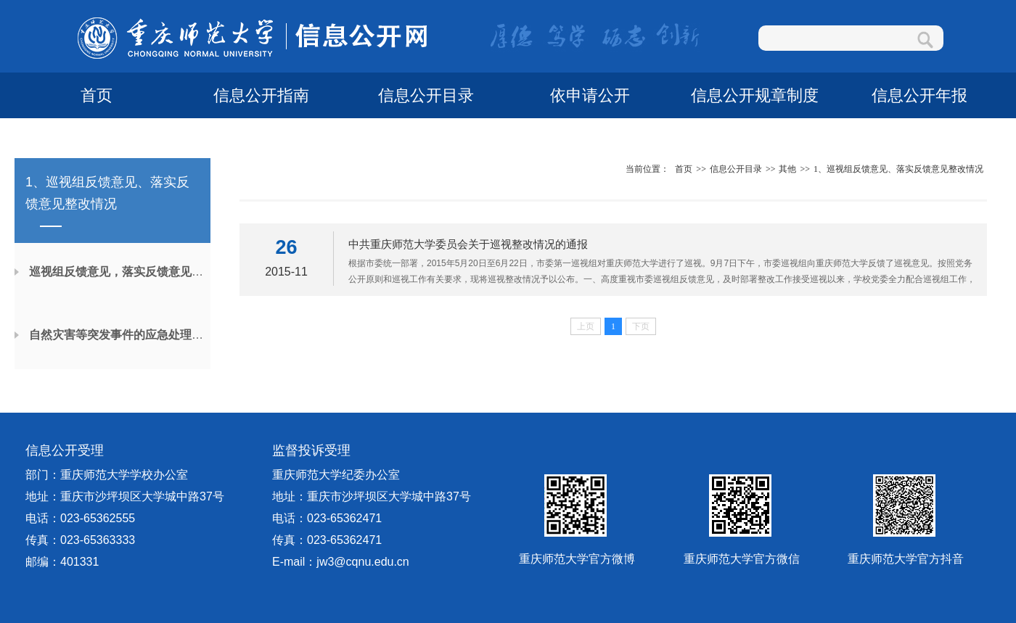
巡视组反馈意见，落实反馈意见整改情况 (133, 271)
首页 (96, 95)
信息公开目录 (426, 95)
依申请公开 (590, 95)
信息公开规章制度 (755, 95)
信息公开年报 (919, 95)
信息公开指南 (261, 95)
